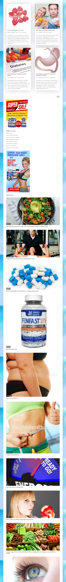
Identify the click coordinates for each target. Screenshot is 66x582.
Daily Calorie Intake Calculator (12, 137)
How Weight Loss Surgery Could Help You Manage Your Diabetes (45, 74)
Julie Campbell (12, 32)
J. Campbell (11, 77)
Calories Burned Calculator (12, 135)
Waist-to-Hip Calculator (11, 145)
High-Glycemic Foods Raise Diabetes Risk (45, 30)
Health (22, 77)
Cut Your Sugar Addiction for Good (15, 30)
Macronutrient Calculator (11, 141)
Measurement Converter (11, 143)
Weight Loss (52, 77)
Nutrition (24, 32)
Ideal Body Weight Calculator (12, 139)
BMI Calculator (9, 133)
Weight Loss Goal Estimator (12, 147)
